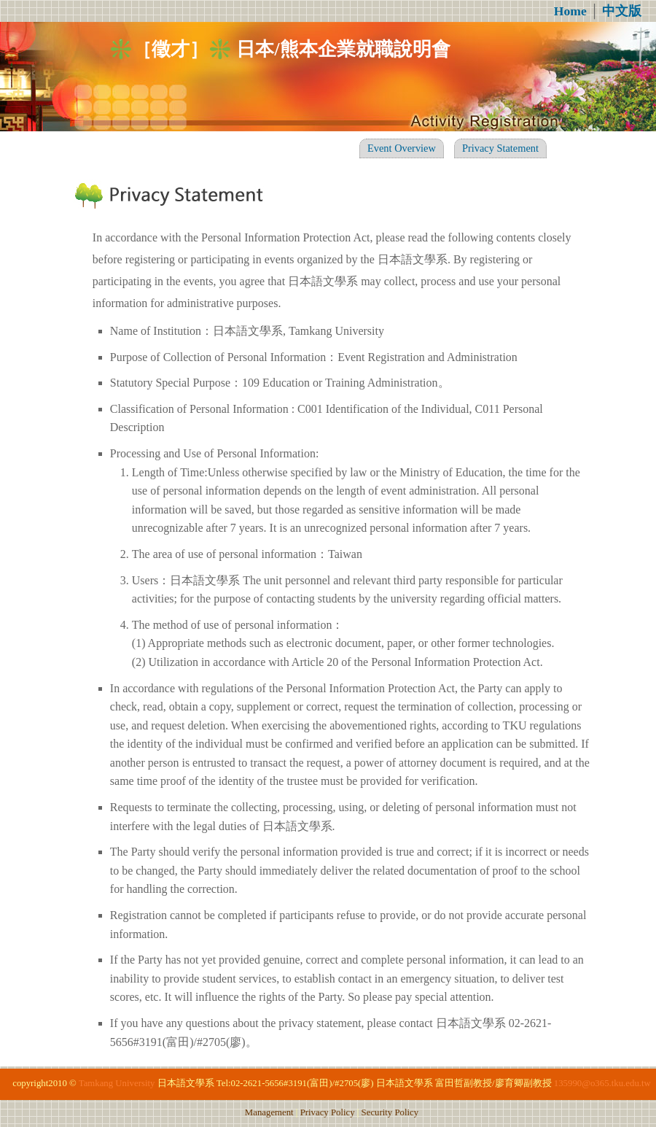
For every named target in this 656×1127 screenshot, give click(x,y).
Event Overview (401, 148)
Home (570, 11)
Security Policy (390, 1112)
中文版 (621, 11)
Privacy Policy (327, 1112)
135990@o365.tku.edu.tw (602, 1083)
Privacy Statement (500, 148)
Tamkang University (117, 1083)
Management (269, 1112)
